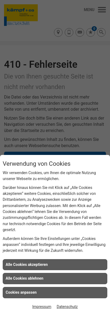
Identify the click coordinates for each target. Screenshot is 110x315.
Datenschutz (67, 306)
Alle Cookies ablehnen (24, 278)
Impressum (41, 306)
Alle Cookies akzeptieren (27, 264)
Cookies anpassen (21, 292)
